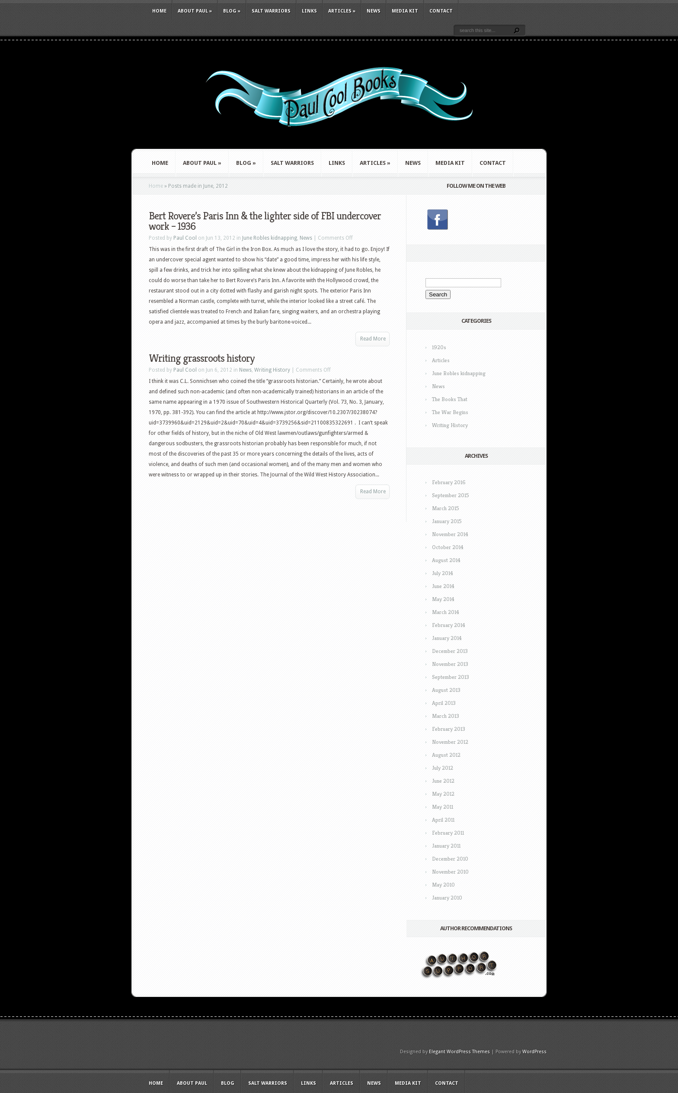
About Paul (195, 11)
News (374, 11)
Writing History (272, 370)
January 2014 (447, 638)
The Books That (449, 399)
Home (159, 11)
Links (309, 11)
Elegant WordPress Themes (459, 1051)
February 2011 (448, 832)
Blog (231, 11)
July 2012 (442, 768)
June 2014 (443, 586)
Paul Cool (185, 238)
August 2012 (446, 755)
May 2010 (443, 884)
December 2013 (450, 651)
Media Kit (405, 11)
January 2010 (447, 897)
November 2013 (450, 664)
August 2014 (446, 560)
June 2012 (443, 780)
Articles (341, 11)
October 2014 (448, 547)
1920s (439, 347)
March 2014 (445, 612)
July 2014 (442, 573)
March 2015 (445, 508)
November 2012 (450, 742)
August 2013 (446, 690)
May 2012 (443, 793)
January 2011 (446, 845)
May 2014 (443, 599)
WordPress (534, 1051)
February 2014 (448, 625)
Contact (441, 11)
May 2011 (442, 806)
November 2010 (450, 871)
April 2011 (443, 819)
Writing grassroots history (201, 358)
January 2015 (447, 521)
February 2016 (449, 482)
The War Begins (450, 412)
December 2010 (450, 858)
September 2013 (450, 677)
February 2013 (448, 729)
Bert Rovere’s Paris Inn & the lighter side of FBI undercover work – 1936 (265, 221)
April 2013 (444, 703)
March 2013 (445, 716)
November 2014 (450, 534)
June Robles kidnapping (269, 238)
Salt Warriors (271, 11)
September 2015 (450, 495)
